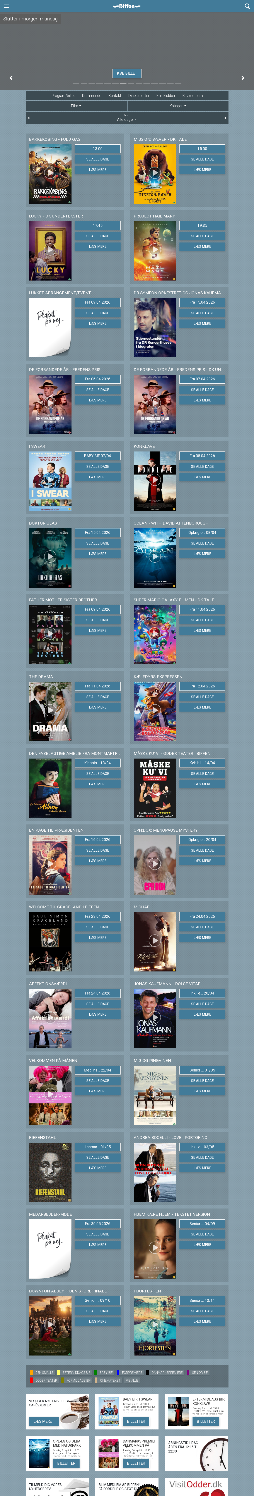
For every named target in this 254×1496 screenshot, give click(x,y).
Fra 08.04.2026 (202, 456)
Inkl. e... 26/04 (202, 993)
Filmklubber (165, 96)
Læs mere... (44, 1421)
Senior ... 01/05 (202, 1070)
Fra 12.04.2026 (202, 686)
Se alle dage (97, 159)
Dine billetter (138, 96)
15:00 (202, 149)
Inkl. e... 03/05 (202, 1147)
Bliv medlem (192, 96)
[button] (11, 77)
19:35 (202, 225)
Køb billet (127, 73)
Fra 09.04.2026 (97, 302)
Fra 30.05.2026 (97, 1224)
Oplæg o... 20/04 (202, 839)
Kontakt (114, 96)
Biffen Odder (128, 6)
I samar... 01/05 (98, 1147)
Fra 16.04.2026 (97, 839)
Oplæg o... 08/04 (202, 532)
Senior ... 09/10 (97, 1300)
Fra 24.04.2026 (202, 916)
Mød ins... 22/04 (97, 1070)
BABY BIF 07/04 (97, 456)
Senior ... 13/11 (202, 1300)
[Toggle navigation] (7, 6)
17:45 (97, 225)
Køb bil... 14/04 (202, 763)
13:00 (97, 149)
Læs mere (97, 170)
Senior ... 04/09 (202, 1224)
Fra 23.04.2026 (97, 916)
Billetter (136, 1421)
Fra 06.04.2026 (97, 379)
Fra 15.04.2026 (202, 302)
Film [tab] (74, 106)
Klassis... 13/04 (97, 763)
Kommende (91, 96)
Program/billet (63, 96)
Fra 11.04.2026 (202, 609)
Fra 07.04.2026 (202, 379)
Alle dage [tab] (127, 118)
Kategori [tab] (176, 106)
